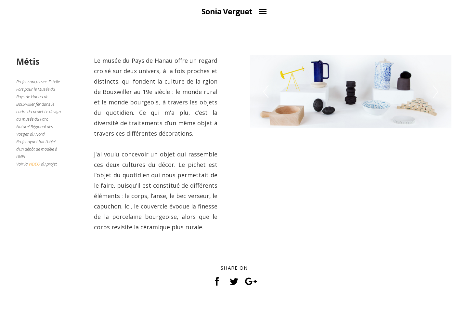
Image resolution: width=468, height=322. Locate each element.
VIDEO (34, 164)
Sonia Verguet (227, 11)
